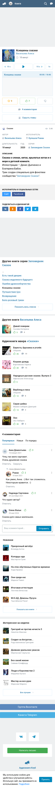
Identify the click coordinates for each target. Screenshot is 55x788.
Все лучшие (26, 692)
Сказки (7, 128)
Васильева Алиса (25, 53)
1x (49, 66)
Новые (20, 440)
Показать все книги (27, 609)
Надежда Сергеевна (19, 493)
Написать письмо (27, 750)
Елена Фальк (15, 510)
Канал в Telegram (27, 715)
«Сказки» (33, 341)
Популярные (8, 440)
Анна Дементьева (18, 450)
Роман (15, 473)
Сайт (6, 194)
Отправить (44, 528)
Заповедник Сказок (28, 176)
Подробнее (24, 784)
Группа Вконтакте (27, 707)
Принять (46, 779)
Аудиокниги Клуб (27, 761)
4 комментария (27, 109)
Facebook (18, 194)
